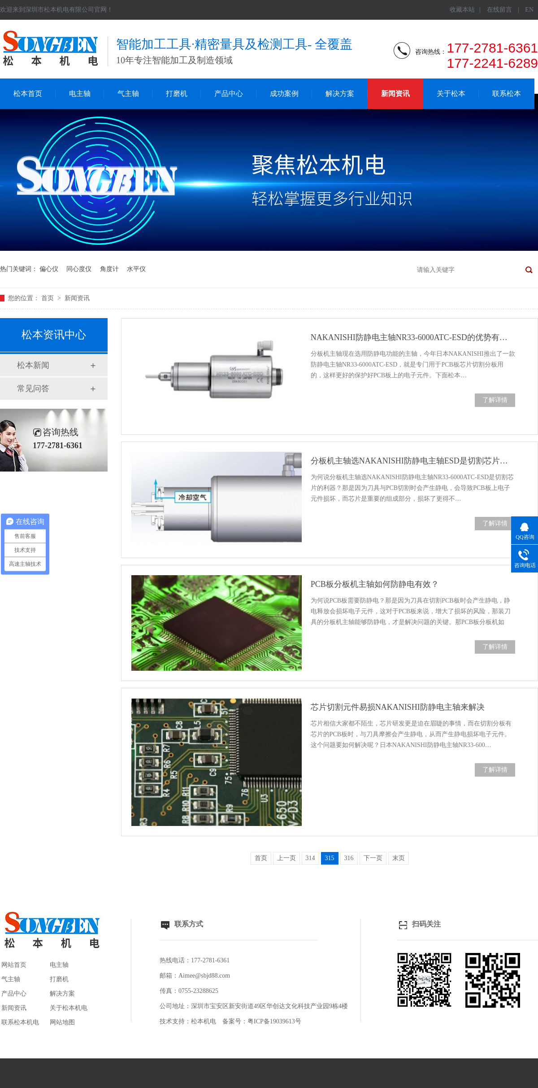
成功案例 (284, 93)
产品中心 (228, 93)
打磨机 (176, 93)
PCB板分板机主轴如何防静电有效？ (375, 584)
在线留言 (499, 9)
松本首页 (27, 93)
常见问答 (33, 388)
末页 (398, 858)
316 (349, 858)
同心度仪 (78, 269)
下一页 (373, 858)
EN (529, 9)
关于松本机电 (68, 1008)
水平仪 (136, 269)
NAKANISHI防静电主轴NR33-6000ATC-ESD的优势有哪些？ (413, 337)
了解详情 (495, 400)
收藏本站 (462, 9)
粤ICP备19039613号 (274, 1021)
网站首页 (13, 964)
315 (329, 858)
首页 (48, 298)
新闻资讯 (395, 93)
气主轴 (128, 93)
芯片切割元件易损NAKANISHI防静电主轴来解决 (398, 707)
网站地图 (62, 1022)
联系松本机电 (20, 1022)
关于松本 (451, 93)
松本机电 (203, 1021)
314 (310, 858)
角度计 (109, 269)
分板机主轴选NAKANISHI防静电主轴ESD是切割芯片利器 (413, 460)
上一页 (286, 858)
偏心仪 (48, 269)
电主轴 (80, 93)
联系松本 (506, 93)
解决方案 (339, 93)
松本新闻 (33, 365)
